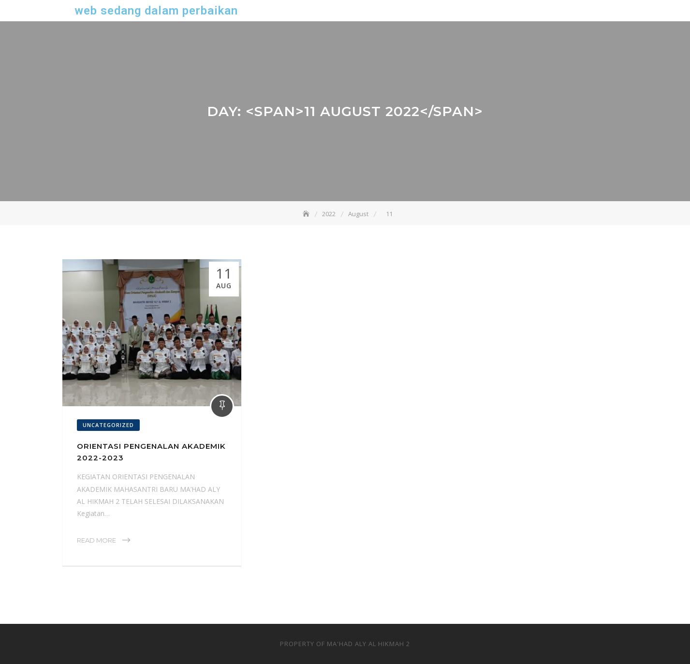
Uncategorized (108, 424)
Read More (96, 540)
